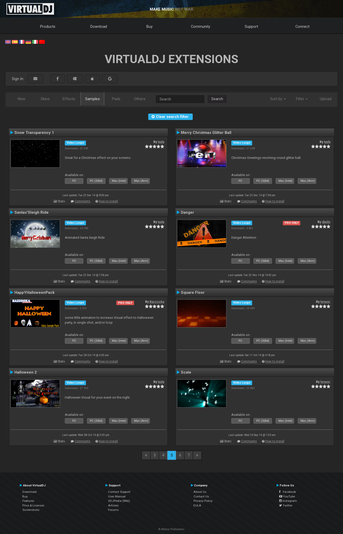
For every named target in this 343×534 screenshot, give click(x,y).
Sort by (278, 99)
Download (98, 26)
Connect (302, 26)
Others (139, 99)
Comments (82, 201)
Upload (325, 99)
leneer (325, 302)
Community (200, 26)
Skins (45, 99)
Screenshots (30, 510)
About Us (200, 492)
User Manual (117, 496)
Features (28, 501)
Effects (69, 99)
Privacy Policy (203, 501)
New (21, 99)
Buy (149, 26)
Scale (186, 372)
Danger (187, 212)
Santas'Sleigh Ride (31, 212)
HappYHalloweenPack (34, 292)
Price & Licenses (33, 505)
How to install (108, 201)
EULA (197, 505)
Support (251, 26)
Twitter (285, 505)
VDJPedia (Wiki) (119, 501)
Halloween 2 (25, 372)
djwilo (326, 222)
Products (47, 26)
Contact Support (119, 492)
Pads (116, 99)
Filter (302, 99)
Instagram (288, 501)
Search (217, 99)
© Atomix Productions (171, 529)
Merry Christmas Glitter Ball (206, 132)
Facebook (287, 492)
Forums (113, 510)
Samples (92, 99)
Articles (113, 505)
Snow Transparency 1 (34, 132)
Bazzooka (156, 302)
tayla (161, 142)
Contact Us (201, 496)
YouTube (287, 496)
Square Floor (193, 292)
